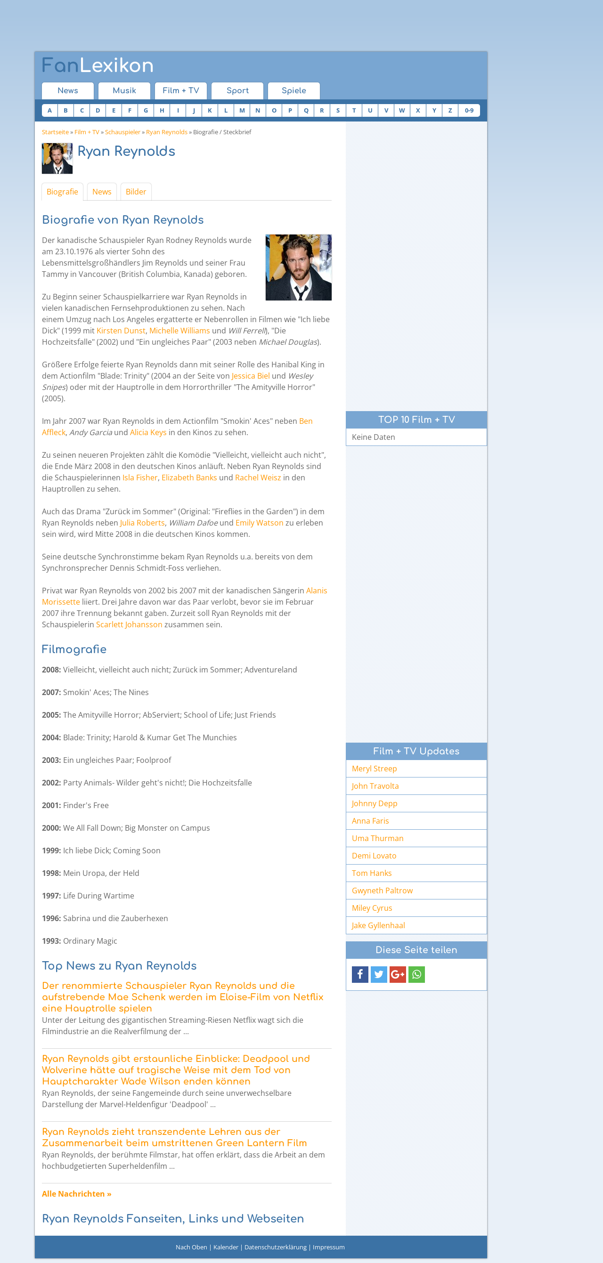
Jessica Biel (251, 376)
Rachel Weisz (258, 477)
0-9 (469, 110)
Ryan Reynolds (166, 132)
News (67, 91)
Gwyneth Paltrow (382, 890)
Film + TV (181, 91)
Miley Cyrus (372, 908)
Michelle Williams (179, 330)
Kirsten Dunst (121, 330)
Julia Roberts (142, 523)
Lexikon (98, 66)
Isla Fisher (140, 477)
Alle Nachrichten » (77, 1194)
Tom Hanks (372, 873)
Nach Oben (191, 1247)
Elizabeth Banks (189, 477)
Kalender (225, 1247)
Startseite (55, 132)
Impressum (329, 1247)
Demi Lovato (374, 855)
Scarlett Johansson (129, 624)
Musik (124, 91)
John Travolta (375, 786)
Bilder (136, 191)
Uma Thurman (378, 838)
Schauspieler (122, 132)
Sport (238, 91)
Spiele (294, 91)
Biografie (62, 191)
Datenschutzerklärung (275, 1247)
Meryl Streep (374, 768)
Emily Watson (260, 523)
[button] (360, 974)
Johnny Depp (375, 803)
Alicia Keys (148, 432)
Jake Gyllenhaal (378, 925)
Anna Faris (370, 821)
